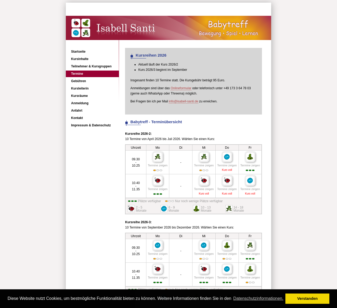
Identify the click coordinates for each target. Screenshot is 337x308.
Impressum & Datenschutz (91, 125)
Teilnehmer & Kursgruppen (91, 66)
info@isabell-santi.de (183, 101)
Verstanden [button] (307, 298)
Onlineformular (181, 88)
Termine (77, 74)
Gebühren (78, 81)
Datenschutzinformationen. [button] (258, 298)
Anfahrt (76, 110)
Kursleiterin (80, 88)
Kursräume (79, 96)
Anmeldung (79, 103)
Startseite (78, 51)
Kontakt (77, 118)
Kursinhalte (79, 59)
